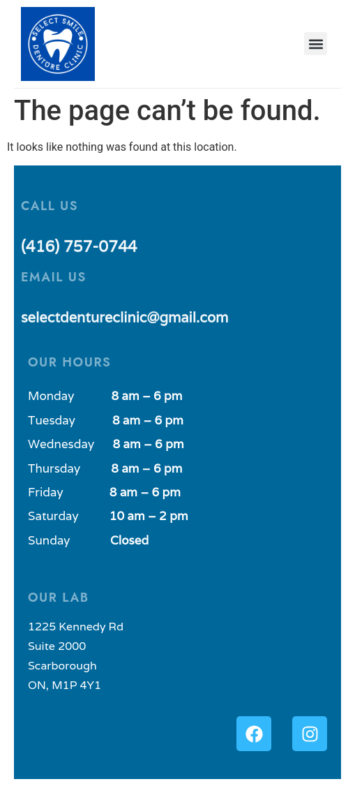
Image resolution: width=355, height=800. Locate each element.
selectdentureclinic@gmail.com (124, 319)
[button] (315, 43)
